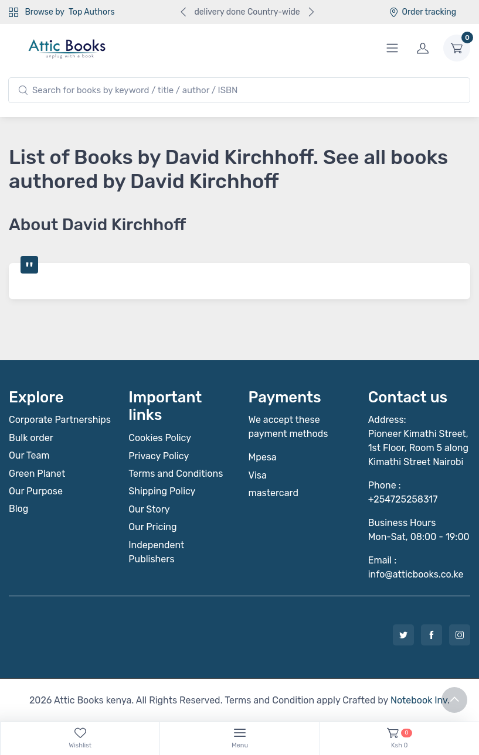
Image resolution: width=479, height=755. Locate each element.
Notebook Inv (418, 700)
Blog (18, 508)
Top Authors (91, 12)
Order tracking (422, 12)
